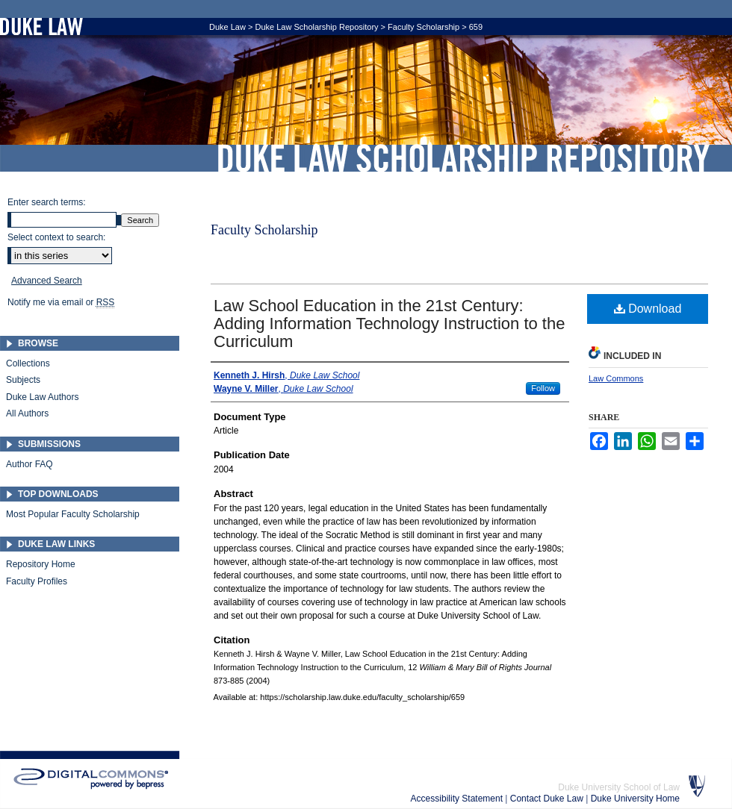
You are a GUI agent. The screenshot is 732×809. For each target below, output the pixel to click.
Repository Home (40, 564)
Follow (543, 388)
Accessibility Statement (458, 798)
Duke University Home (635, 798)
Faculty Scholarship (423, 26)
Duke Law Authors (42, 397)
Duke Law (227, 26)
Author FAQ (29, 464)
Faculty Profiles (36, 581)
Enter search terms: (46, 202)
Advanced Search (46, 280)
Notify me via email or (60, 302)
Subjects (23, 380)
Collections (28, 363)
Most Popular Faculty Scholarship (73, 514)
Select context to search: (56, 237)
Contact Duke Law (548, 798)
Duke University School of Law (619, 787)
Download (648, 308)
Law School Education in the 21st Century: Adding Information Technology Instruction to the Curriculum (389, 323)
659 (476, 26)
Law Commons (616, 378)
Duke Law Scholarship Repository (463, 158)
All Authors (27, 413)
